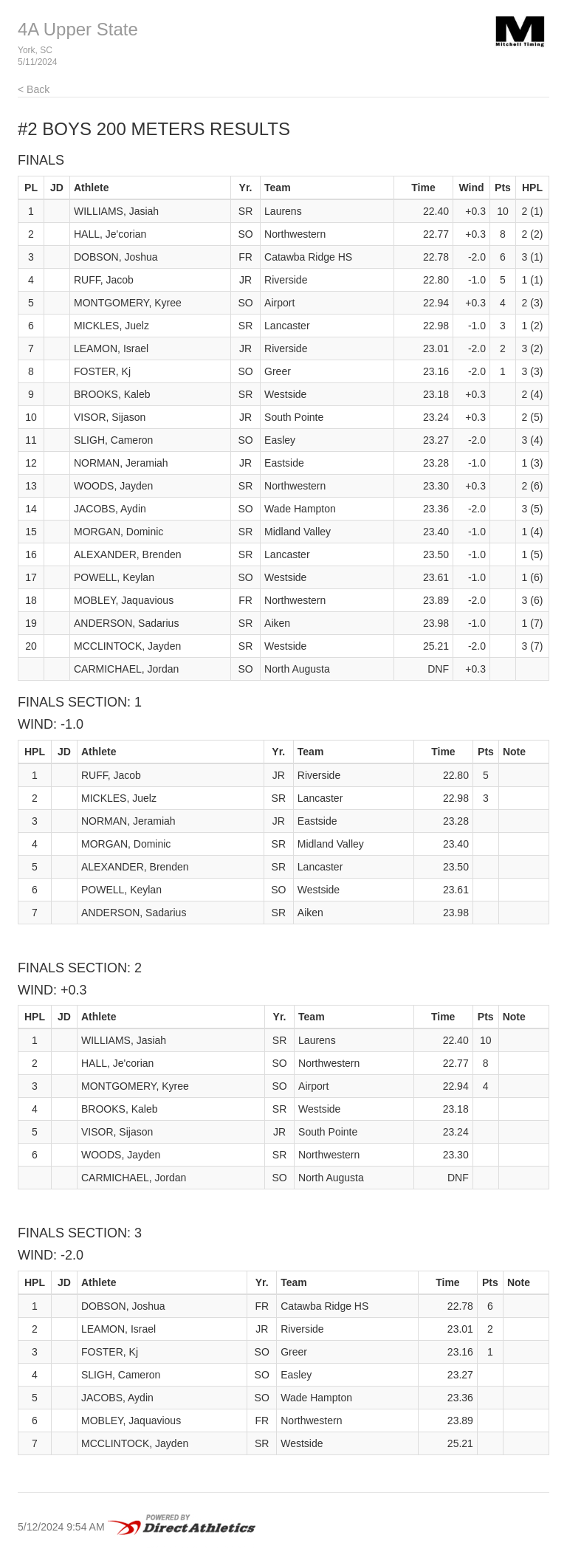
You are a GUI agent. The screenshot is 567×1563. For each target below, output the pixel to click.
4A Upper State (78, 29)
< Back (33, 89)
